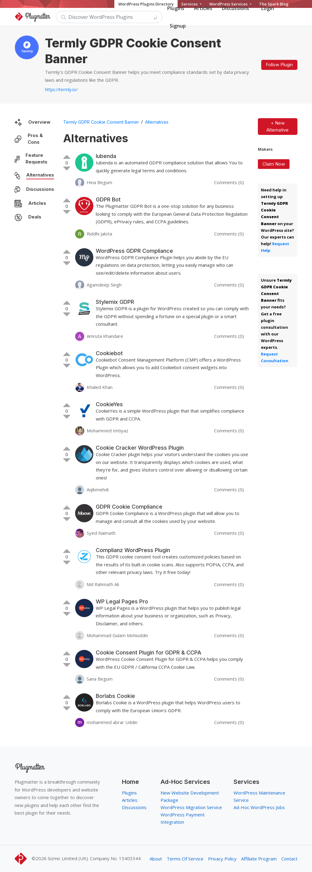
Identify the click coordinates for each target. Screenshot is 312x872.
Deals (34, 217)
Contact (289, 859)
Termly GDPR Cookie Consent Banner (101, 122)
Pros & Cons (35, 138)
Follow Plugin (279, 64)
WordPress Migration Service (191, 807)
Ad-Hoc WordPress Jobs (259, 807)
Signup (178, 25)
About (156, 859)
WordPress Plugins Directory (146, 4)
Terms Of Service (185, 859)
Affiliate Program (259, 859)
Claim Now (273, 164)
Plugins (129, 793)
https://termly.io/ (61, 89)
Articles (37, 203)
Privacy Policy (222, 859)
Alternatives (40, 175)
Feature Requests (36, 158)
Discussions (40, 189)
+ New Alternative (277, 126)
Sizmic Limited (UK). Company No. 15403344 (94, 858)
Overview (39, 122)
